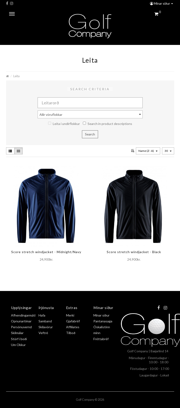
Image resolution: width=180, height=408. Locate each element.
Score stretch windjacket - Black (134, 252)
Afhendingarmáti (23, 315)
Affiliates (72, 327)
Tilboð (70, 333)
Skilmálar (17, 333)
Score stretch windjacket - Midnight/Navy (46, 252)
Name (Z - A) (148, 151)
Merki (70, 315)
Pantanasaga (102, 321)
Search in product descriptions (107, 124)
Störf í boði (19, 339)
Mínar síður (161, 3)
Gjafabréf (73, 321)
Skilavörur (46, 327)
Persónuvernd (21, 327)
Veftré (43, 333)
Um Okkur (18, 345)
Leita (16, 76)
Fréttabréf (101, 339)
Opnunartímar (21, 321)
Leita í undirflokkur (64, 124)
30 (168, 151)
